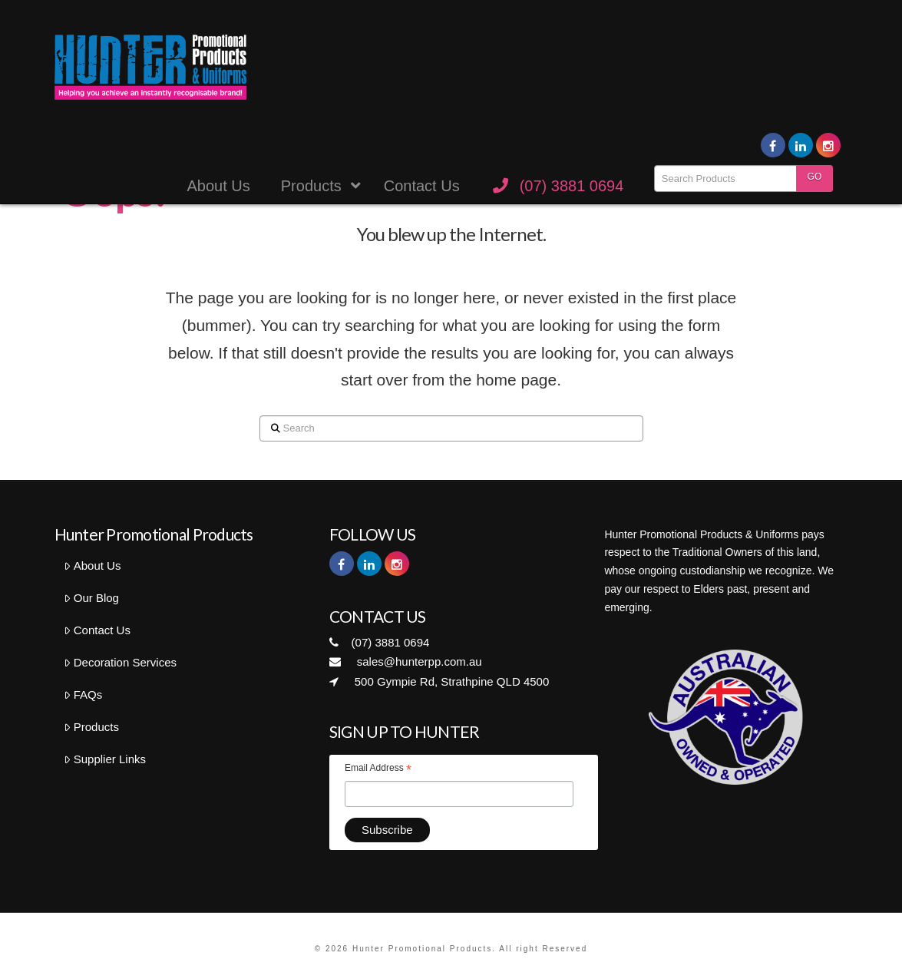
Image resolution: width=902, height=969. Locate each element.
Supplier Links (105, 759)
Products (91, 726)
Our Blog (91, 597)
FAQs (83, 694)
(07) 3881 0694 (379, 642)
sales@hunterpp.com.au (405, 661)
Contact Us (97, 630)
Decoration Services (120, 662)
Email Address (378, 770)
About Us (92, 565)
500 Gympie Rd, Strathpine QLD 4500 (439, 681)
